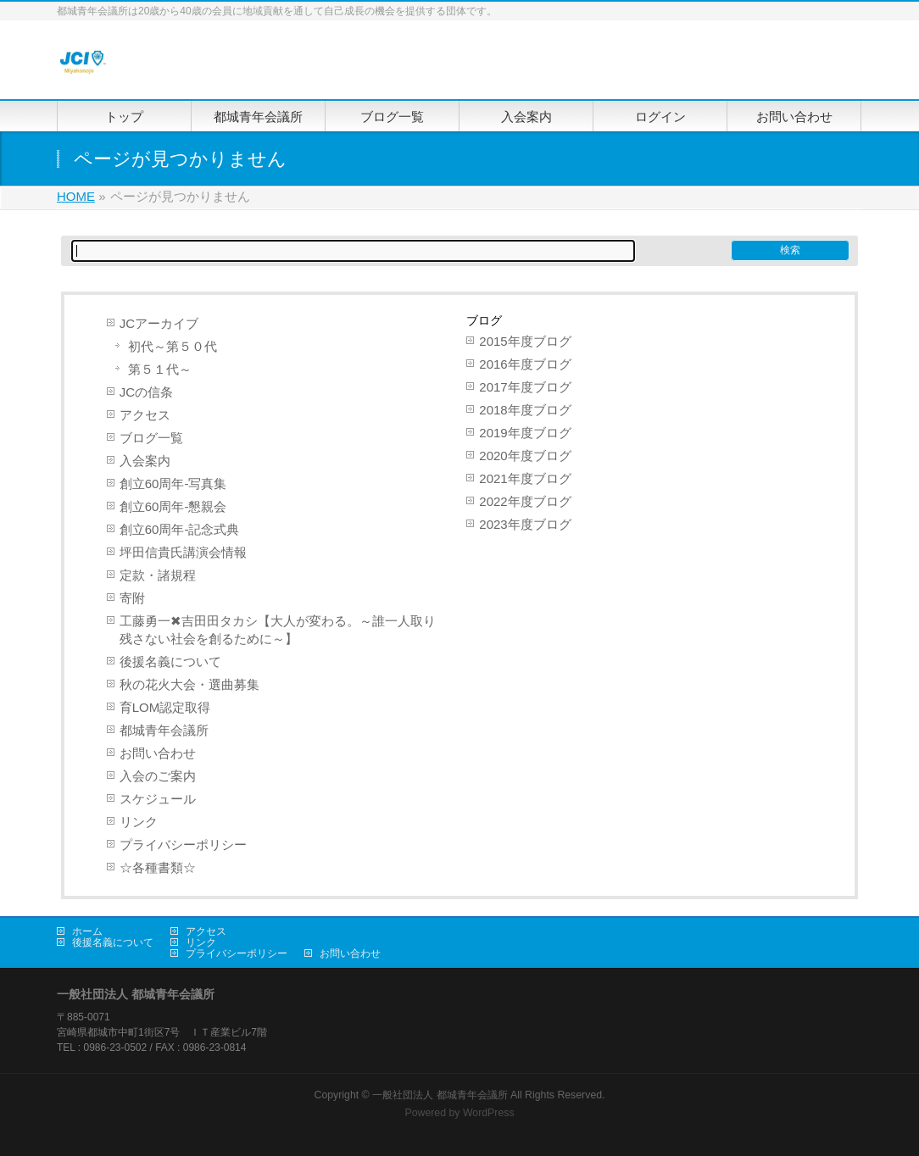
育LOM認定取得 (165, 707)
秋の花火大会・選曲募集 (189, 684)
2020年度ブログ (525, 455)
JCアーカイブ (159, 323)
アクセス (145, 415)
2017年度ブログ (525, 387)
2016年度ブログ (525, 364)
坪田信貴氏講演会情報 (183, 552)
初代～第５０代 (172, 346)
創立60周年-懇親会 (173, 506)
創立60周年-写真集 (173, 483)
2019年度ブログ (525, 432)
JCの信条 (146, 392)
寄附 (132, 598)
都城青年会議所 (164, 730)
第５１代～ (160, 369)
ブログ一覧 (151, 438)
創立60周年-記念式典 (180, 529)
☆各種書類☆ (158, 867)
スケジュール (158, 799)
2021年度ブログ (525, 478)
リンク (139, 821)
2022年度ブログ (525, 501)
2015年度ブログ (525, 341)
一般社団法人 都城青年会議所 (439, 1095)
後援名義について (170, 661)
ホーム (87, 931)
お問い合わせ (158, 753)
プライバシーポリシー (183, 844)
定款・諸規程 (158, 575)
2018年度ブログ (525, 410)
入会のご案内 (158, 776)
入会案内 (145, 460)
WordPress (489, 1113)
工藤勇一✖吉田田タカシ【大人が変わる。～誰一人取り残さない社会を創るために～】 (278, 630)
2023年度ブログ (525, 524)
